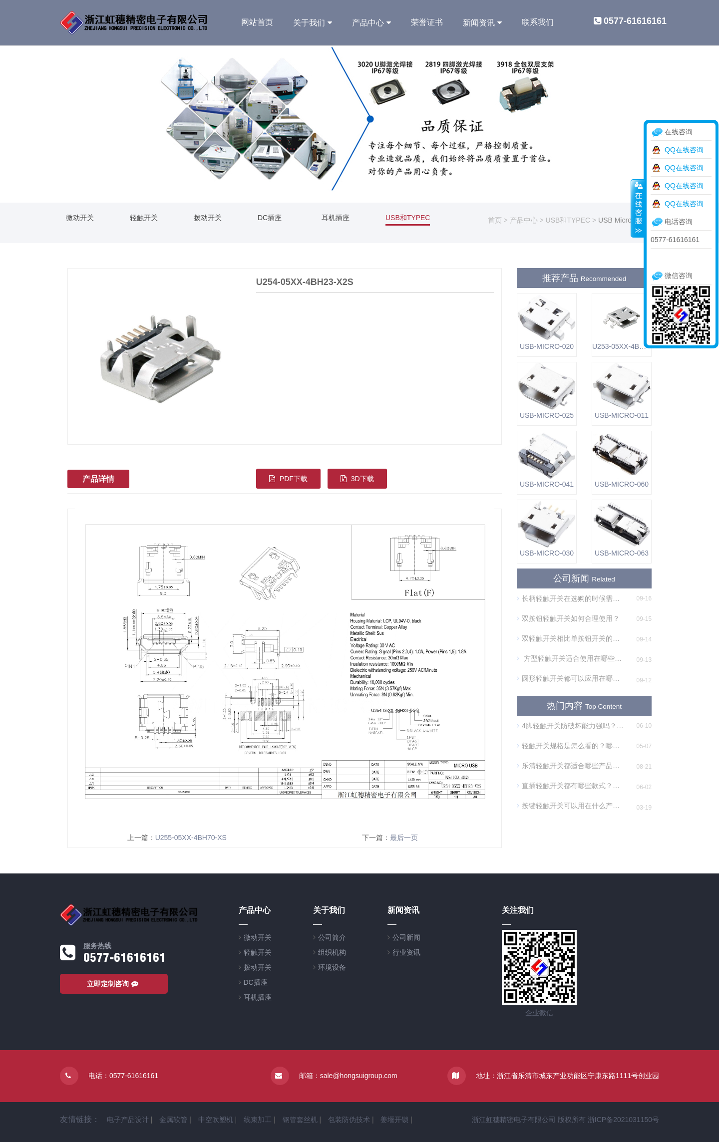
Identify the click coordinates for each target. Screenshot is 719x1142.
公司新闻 (406, 937)
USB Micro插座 (622, 220)
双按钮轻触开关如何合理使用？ (568, 618)
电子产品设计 (128, 1120)
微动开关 (80, 218)
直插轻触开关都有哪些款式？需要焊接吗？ (571, 786)
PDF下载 (288, 479)
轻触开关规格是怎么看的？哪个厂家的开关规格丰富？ (571, 746)
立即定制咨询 (114, 984)
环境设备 (332, 967)
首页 (495, 220)
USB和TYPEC (407, 218)
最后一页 (404, 838)
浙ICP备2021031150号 (623, 1120)
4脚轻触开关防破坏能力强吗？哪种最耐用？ (571, 726)
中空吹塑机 (215, 1120)
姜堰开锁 (394, 1120)
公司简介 (332, 937)
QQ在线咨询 (684, 150)
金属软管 (173, 1120)
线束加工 (258, 1120)
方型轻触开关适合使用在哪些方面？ (571, 658)
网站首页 (257, 22)
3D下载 (357, 479)
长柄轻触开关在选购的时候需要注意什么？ (571, 598)
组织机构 (332, 952)
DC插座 (270, 218)
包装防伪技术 (349, 1120)
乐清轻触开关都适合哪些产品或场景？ (571, 766)
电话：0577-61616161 (123, 1076)
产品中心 (368, 22)
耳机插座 (336, 218)
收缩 (638, 208)
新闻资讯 (479, 22)
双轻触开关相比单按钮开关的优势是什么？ (571, 638)
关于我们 (309, 22)
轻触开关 (144, 218)
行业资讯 (406, 952)
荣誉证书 (427, 22)
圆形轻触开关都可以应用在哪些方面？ (571, 678)
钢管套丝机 (300, 1120)
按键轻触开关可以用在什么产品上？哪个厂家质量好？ (571, 806)
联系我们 (538, 22)
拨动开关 (208, 218)
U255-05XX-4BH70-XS (191, 838)
